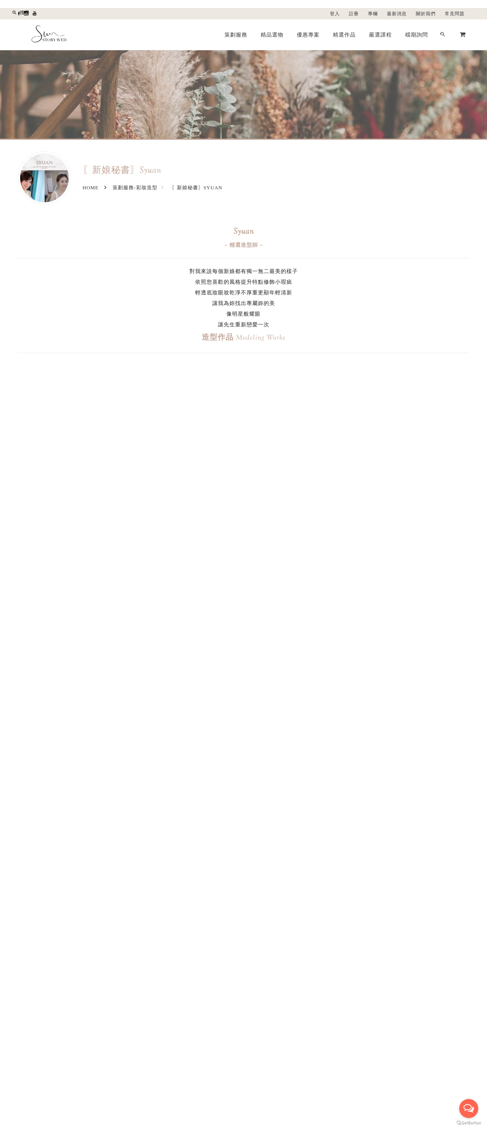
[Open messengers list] (468, 1108)
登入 (335, 13)
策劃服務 (235, 35)
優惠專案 (308, 35)
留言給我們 (281, 1097)
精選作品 (344, 35)
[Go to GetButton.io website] (469, 1123)
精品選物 (272, 35)
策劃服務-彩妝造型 (135, 187)
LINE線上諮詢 (335, 1097)
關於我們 (426, 13)
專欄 (373, 13)
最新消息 (397, 13)
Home (91, 187)
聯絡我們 (328, 988)
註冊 (354, 13)
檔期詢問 (416, 35)
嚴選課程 (380, 35)
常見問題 (455, 13)
